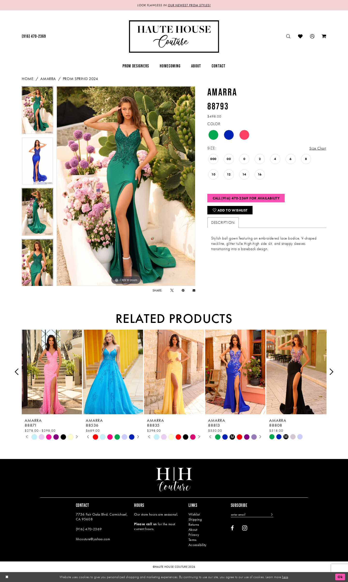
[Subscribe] (271, 514)
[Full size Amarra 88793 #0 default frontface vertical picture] (126, 186)
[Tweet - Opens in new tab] (172, 290)
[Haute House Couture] (174, 36)
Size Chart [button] (317, 148)
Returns (193, 524)
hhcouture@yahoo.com (93, 539)
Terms (192, 539)
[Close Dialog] (7, 577)
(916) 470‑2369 (89, 529)
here (285, 577)
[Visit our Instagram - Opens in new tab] (244, 528)
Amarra (48, 78)
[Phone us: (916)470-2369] (33, 36)
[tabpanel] (37, 111)
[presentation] (52, 372)
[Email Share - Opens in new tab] (194, 290)
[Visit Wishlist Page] (300, 36)
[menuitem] (33, 36)
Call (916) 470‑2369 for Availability (246, 198)
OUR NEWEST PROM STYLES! (189, 5)
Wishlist (194, 514)
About (192, 529)
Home (27, 78)
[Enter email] (252, 514)
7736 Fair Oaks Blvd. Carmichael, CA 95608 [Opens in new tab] (102, 517)
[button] (312, 36)
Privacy (193, 534)
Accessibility (197, 544)
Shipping (195, 519)
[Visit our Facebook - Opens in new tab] (232, 528)
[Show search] (288, 36)
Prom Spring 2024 (80, 78)
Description (223, 222)
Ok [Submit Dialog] (340, 577)
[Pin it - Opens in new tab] (183, 290)
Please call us (145, 524)
